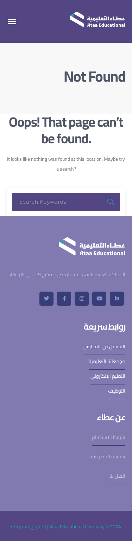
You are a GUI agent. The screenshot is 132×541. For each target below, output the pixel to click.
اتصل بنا (117, 475)
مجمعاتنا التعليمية (107, 361)
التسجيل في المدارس (104, 346)
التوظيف (116, 390)
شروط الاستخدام (108, 437)
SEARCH (110, 202)
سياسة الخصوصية (107, 456)
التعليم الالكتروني (107, 376)
